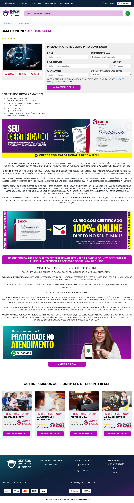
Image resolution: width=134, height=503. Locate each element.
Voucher (117, 62)
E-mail (50, 53)
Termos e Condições (114, 464)
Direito (16, 23)
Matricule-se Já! (16, 433)
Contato (115, 472)
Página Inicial (7, 23)
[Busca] (73, 13)
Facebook (83, 471)
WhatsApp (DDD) (54, 71)
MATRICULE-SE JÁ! (67, 364)
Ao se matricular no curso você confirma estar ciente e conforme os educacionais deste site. (85, 80)
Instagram (83, 465)
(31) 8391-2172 (51, 465)
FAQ (115, 468)
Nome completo (54, 62)
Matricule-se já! (64, 87)
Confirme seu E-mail (100, 53)
